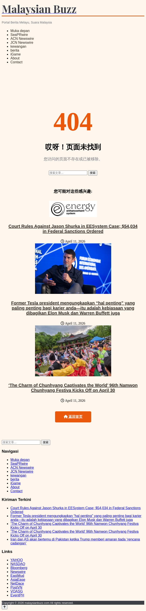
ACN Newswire (22, 38)
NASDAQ (17, 564)
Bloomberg (18, 568)
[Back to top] (4, 607)
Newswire (17, 572)
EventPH (17, 595)
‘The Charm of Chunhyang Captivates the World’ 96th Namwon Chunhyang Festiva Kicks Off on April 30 (73, 388)
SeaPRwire (19, 35)
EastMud (17, 576)
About (15, 58)
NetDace (17, 583)
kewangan (18, 46)
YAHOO (16, 560)
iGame (15, 54)
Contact (16, 62)
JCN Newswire (21, 42)
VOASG (16, 591)
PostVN (16, 587)
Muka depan (20, 31)
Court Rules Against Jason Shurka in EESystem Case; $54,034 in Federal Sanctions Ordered (73, 229)
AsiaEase (17, 579)
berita (14, 50)
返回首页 (73, 416)
